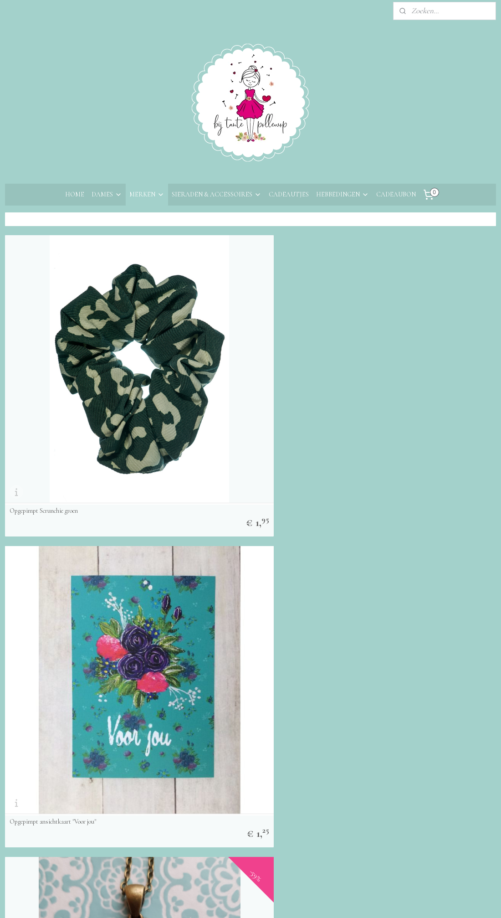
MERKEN (146, 194)
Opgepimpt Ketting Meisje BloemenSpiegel (312, 357)
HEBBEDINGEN (342, 194)
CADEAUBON (396, 194)
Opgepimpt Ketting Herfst (418, 514)
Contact (18, 778)
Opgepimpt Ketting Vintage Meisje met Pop (434, 354)
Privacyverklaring (32, 827)
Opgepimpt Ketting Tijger (167, 514)
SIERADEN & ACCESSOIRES (216, 194)
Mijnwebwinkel (333, 901)
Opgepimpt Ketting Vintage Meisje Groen (311, 514)
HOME (74, 194)
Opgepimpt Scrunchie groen (44, 357)
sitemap (229, 901)
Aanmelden (130, 827)
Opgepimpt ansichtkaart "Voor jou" (178, 357)
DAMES (107, 194)
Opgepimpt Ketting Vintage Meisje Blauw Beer (61, 511)
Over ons (19, 765)
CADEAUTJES (289, 194)
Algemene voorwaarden (41, 815)
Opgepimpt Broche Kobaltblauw (48, 672)
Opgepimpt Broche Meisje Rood (299, 672)
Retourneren (24, 803)
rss (243, 901)
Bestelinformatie (30, 790)
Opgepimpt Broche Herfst (167, 672)
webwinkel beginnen (270, 901)
